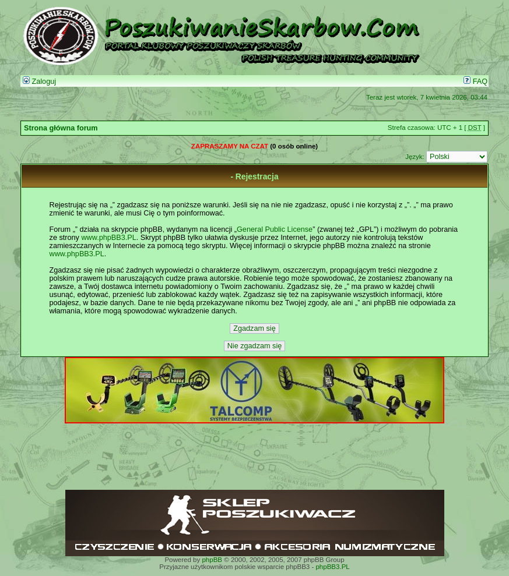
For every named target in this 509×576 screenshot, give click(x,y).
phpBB (212, 559)
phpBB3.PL (332, 566)
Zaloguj (39, 81)
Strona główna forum (61, 128)
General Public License (275, 229)
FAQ (475, 81)
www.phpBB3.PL (108, 238)
